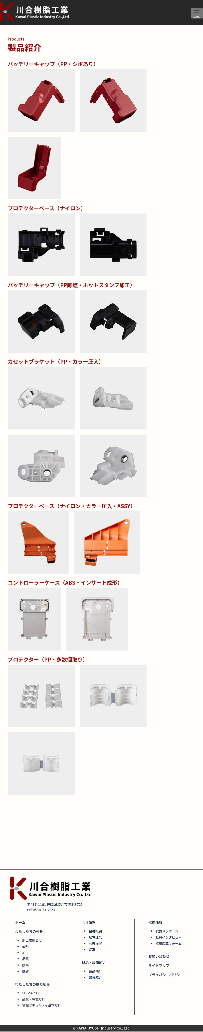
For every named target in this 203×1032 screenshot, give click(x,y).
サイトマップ (158, 966)
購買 (25, 972)
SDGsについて (32, 993)
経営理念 (95, 939)
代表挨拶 (95, 945)
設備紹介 (95, 978)
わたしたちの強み (29, 933)
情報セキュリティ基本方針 (41, 1006)
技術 (25, 966)
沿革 (92, 951)
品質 (25, 960)
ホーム (20, 924)
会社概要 (95, 932)
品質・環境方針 (33, 999)
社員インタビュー (169, 939)
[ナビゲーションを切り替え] (197, 13)
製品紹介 (95, 972)
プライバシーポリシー (165, 975)
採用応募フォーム (169, 945)
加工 (25, 954)
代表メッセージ (167, 932)
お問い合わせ (158, 957)
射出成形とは (32, 941)
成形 (25, 948)
